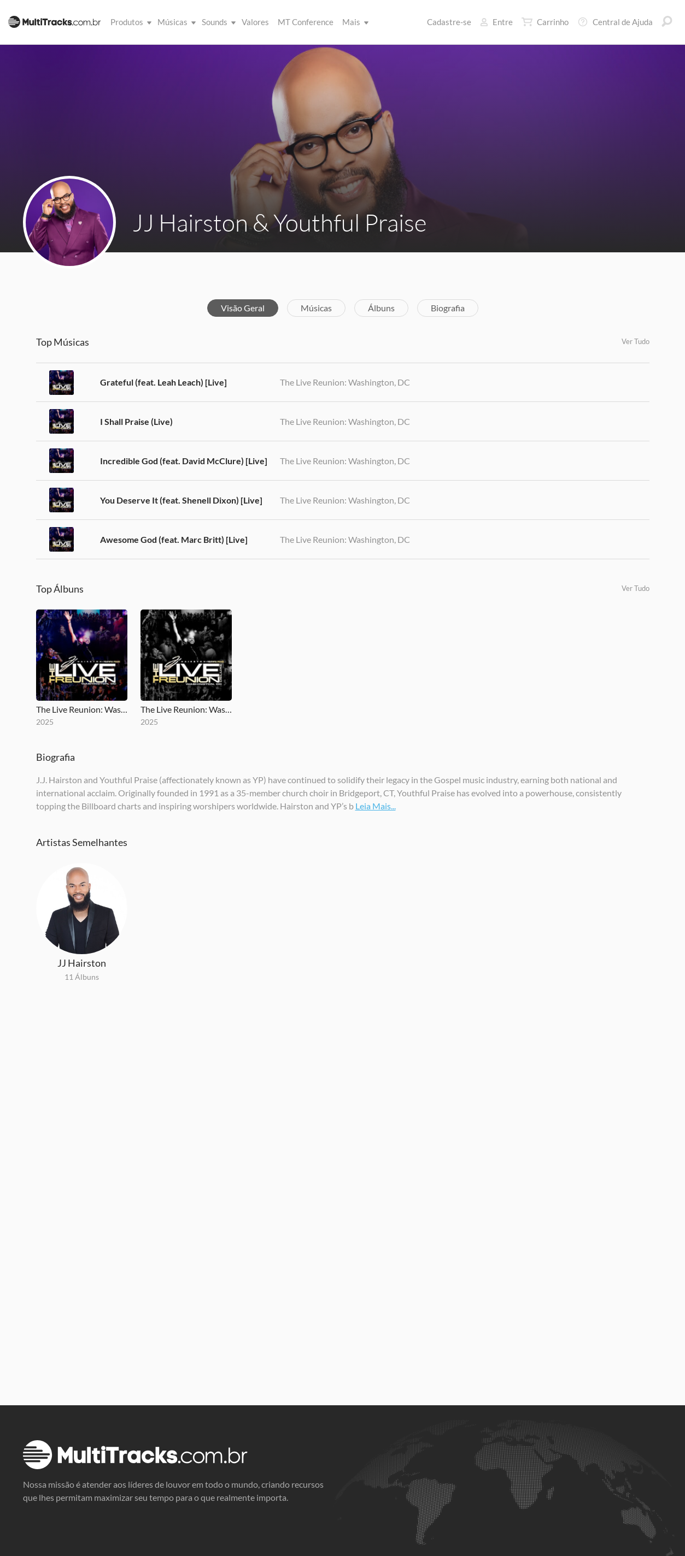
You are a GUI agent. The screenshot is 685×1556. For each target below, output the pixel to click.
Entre (496, 22)
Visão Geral (243, 308)
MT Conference (305, 22)
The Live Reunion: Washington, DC (345, 382)
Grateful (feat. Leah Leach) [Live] (163, 382)
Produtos (129, 22)
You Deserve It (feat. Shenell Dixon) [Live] (181, 500)
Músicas (174, 22)
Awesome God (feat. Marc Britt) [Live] (174, 539)
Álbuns (381, 308)
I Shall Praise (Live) (136, 421)
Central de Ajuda (615, 21)
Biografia (448, 308)
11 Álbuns (82, 976)
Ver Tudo (635, 341)
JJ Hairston (81, 962)
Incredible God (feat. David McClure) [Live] (183, 460)
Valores (255, 22)
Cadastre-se (449, 22)
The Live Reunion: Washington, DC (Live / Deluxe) (186, 709)
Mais (353, 22)
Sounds (217, 22)
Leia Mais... (375, 806)
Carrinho (545, 21)
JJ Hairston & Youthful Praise (279, 222)
